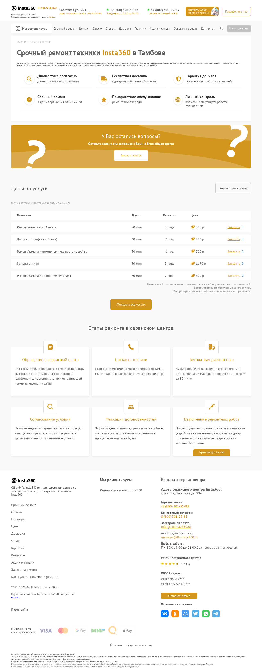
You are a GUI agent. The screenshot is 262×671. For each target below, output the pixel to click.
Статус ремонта (239, 28)
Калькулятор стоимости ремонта (34, 577)
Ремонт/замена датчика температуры (44, 275)
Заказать (235, 227)
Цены (83, 28)
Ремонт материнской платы (37, 227)
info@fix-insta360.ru (176, 527)
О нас (97, 28)
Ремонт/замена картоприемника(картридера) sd (52, 251)
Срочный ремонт (64, 28)
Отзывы (110, 28)
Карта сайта (19, 609)
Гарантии (140, 28)
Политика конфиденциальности (131, 645)
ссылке (15, 597)
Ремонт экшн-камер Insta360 (121, 490)
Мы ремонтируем (31, 28)
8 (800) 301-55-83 (174, 516)
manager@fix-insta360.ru (179, 537)
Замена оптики (28, 263)
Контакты (207, 28)
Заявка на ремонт (186, 28)
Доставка (125, 28)
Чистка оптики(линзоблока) (37, 239)
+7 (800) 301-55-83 (124, 10)
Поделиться (165, 613)
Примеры (18, 519)
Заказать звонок (131, 155)
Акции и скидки (160, 28)
